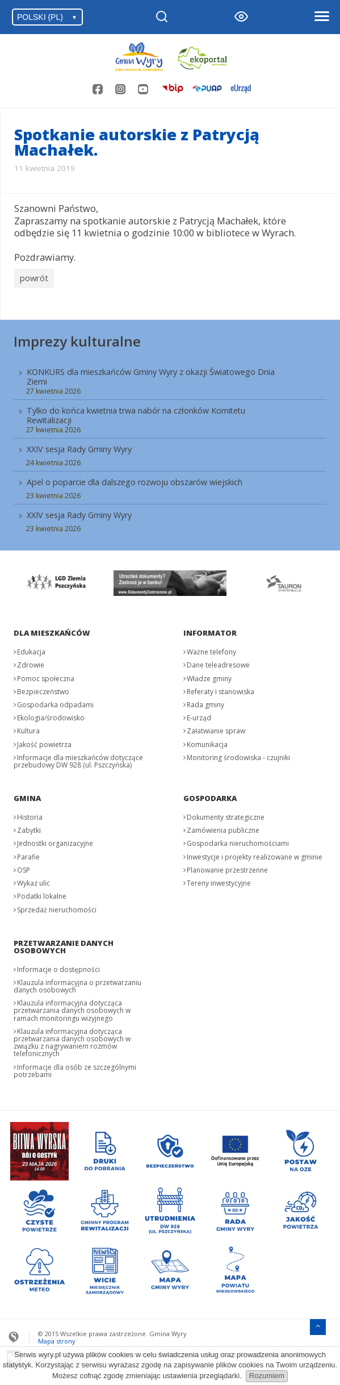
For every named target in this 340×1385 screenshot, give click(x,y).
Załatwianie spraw (216, 728)
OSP (23, 868)
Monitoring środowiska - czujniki (238, 755)
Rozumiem (266, 1375)
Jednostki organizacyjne (55, 841)
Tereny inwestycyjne (219, 881)
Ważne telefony (211, 649)
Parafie (28, 854)
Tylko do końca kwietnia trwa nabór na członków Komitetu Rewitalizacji (136, 413)
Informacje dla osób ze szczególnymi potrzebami (75, 1068)
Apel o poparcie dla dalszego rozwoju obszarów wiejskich (134, 479)
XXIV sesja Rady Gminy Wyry (79, 446)
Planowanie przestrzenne (227, 868)
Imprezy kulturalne (77, 338)
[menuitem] (170, 446)
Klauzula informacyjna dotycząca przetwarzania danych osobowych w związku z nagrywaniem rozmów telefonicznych (72, 1040)
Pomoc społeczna (45, 676)
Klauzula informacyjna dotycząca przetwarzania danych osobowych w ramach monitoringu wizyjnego (72, 1008)
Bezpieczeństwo (43, 689)
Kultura (28, 728)
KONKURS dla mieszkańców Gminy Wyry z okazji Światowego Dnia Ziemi (151, 374)
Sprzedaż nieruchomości (56, 907)
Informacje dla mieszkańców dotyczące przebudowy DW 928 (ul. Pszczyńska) (78, 758)
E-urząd (199, 715)
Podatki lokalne (41, 894)
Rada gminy (205, 702)
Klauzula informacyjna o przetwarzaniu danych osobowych (77, 983)
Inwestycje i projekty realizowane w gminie (254, 854)
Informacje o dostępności (58, 966)
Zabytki (29, 828)
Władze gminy (209, 676)
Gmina (27, 796)
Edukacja (31, 649)
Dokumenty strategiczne (226, 815)
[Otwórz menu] (321, 17)
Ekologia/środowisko (51, 715)
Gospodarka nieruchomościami (238, 841)
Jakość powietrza (44, 741)
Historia (30, 815)
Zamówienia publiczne (223, 828)
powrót (34, 276)
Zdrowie (30, 663)
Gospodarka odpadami (55, 702)
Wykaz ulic (33, 881)
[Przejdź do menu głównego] (318, 1323)
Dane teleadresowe (218, 663)
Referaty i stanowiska (220, 689)
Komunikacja (207, 741)
